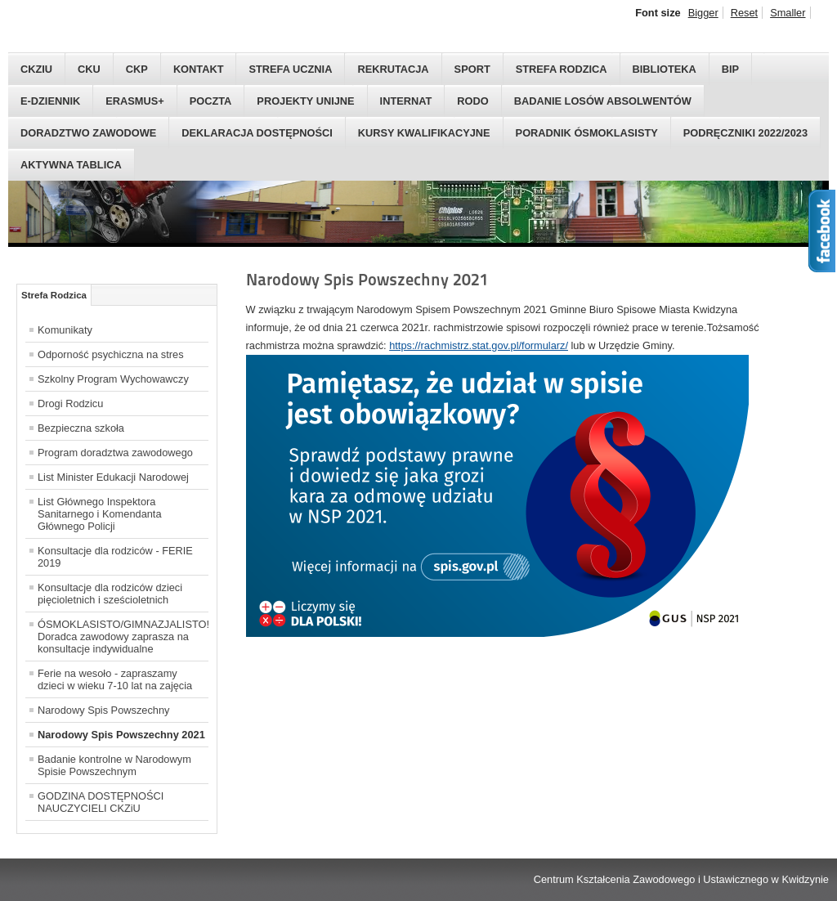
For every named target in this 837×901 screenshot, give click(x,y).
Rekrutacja (392, 69)
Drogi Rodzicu (70, 403)
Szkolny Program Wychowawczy (113, 379)
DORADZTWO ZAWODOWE (88, 133)
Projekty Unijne (305, 101)
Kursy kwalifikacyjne (424, 133)
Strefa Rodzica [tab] (54, 295)
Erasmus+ (134, 101)
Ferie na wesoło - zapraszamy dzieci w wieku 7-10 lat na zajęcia (115, 679)
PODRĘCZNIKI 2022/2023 (745, 133)
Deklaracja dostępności (256, 133)
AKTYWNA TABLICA (71, 165)
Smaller (787, 13)
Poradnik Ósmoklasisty (587, 133)
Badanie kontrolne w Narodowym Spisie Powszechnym (114, 765)
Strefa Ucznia (290, 69)
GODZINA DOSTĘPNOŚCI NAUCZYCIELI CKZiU (100, 802)
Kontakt (198, 69)
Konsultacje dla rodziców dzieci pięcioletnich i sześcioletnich (110, 593)
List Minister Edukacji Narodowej (113, 477)
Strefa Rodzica (561, 69)
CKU (89, 69)
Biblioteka (664, 69)
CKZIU (36, 69)
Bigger (703, 13)
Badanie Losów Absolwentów (603, 101)
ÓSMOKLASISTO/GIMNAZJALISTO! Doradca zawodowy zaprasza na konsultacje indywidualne (123, 636)
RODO (472, 101)
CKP (137, 69)
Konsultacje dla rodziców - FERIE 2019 (115, 557)
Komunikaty (65, 330)
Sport (472, 69)
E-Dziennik (50, 101)
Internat (406, 101)
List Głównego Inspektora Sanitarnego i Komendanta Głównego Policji (100, 513)
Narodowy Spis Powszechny (103, 710)
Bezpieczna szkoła (81, 428)
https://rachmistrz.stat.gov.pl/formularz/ (478, 345)
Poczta (211, 101)
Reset (744, 13)
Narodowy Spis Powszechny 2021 (121, 734)
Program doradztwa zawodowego (115, 452)
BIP (730, 69)
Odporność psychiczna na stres (111, 354)
